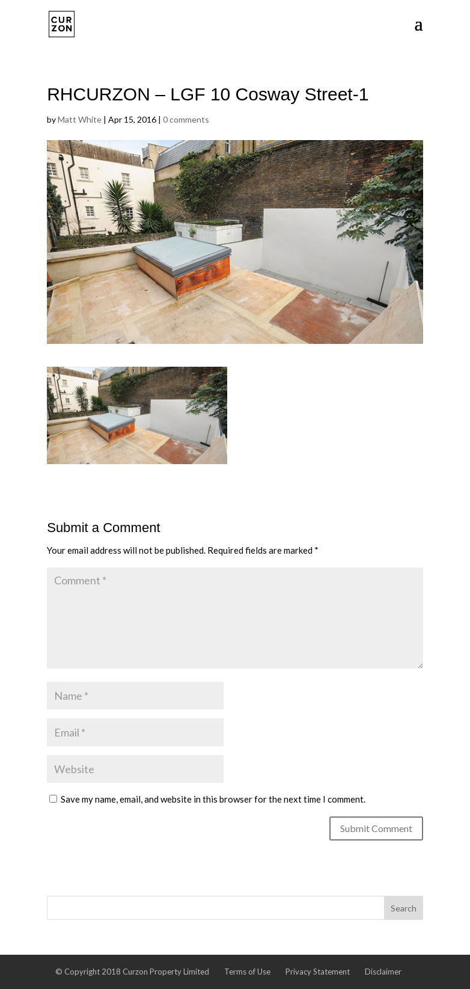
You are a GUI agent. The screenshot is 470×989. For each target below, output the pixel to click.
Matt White (80, 119)
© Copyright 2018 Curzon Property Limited (132, 971)
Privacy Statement (317, 971)
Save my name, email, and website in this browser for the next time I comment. (213, 799)
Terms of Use (247, 971)
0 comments (186, 119)
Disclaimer (383, 971)
